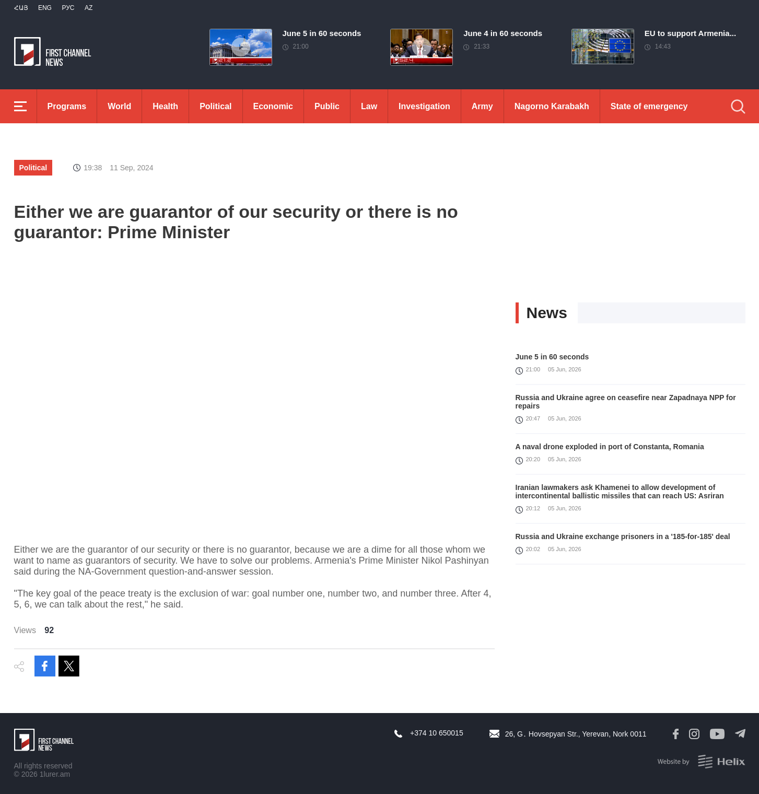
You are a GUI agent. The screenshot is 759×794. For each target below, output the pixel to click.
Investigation (424, 106)
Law (369, 106)
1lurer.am (55, 774)
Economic (273, 106)
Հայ (21, 7)
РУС (68, 7)
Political (215, 106)
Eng (45, 7)
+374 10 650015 (436, 733)
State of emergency (649, 106)
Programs (67, 106)
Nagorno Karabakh (552, 106)
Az (88, 7)
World (119, 106)
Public (327, 106)
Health (165, 106)
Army (482, 106)
